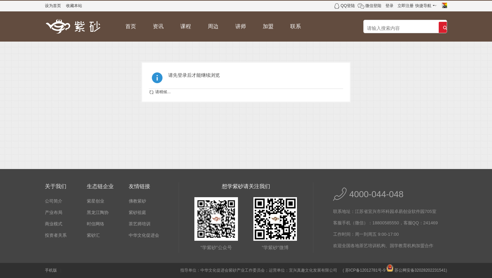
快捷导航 (423, 5)
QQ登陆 (348, 5)
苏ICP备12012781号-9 (365, 270)
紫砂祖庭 (137, 212)
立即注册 (405, 5)
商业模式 (53, 223)
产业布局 (53, 212)
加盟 (268, 26)
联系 (295, 26)
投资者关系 (56, 235)
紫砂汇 (93, 235)
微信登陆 (373, 5)
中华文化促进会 (144, 235)
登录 (389, 5)
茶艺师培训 (139, 223)
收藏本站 (74, 5)
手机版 (51, 270)
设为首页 (53, 5)
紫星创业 (95, 201)
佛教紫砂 (137, 201)
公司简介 (53, 201)
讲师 (240, 26)
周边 (213, 26)
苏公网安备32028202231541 (416, 270)
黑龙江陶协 (98, 212)
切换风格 (444, 5)
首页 (130, 26)
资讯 (158, 26)
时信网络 (95, 223)
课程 (185, 26)
